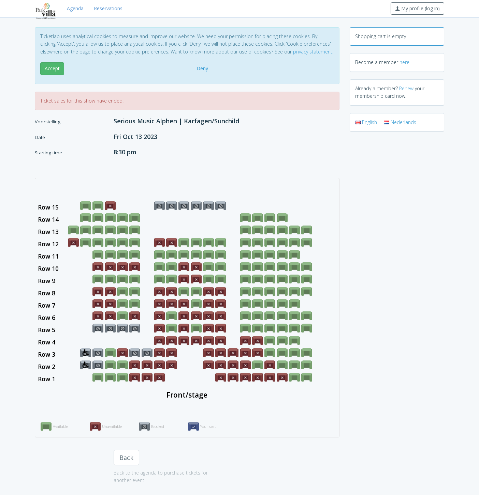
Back (126, 457)
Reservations (108, 8)
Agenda (75, 8)
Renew (406, 88)
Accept (52, 68)
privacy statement (312, 51)
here (404, 62)
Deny (202, 68)
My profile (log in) (417, 8)
